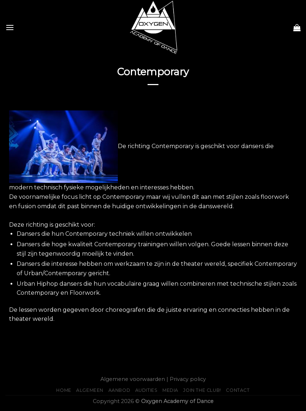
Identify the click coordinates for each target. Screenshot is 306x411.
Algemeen (89, 390)
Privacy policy (188, 379)
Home (63, 390)
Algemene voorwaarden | (134, 379)
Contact (237, 390)
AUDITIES (146, 390)
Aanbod (119, 390)
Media (170, 390)
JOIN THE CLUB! (202, 390)
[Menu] (9, 27)
